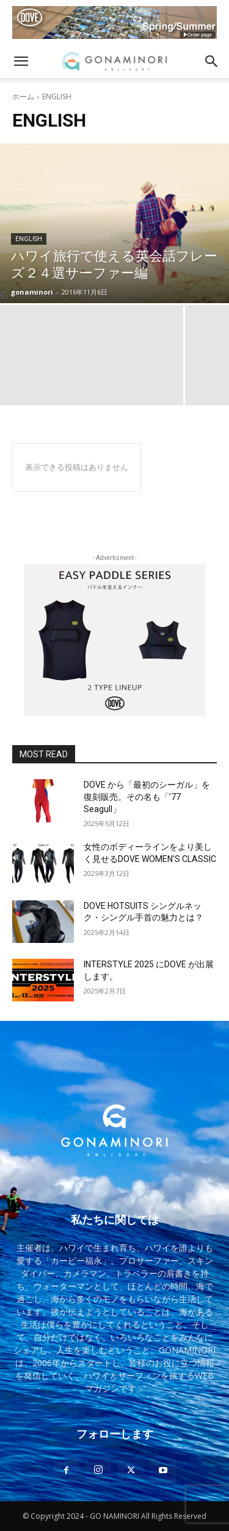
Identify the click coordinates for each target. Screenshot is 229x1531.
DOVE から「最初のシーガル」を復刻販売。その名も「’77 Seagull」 (147, 796)
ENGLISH (28, 239)
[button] (20, 61)
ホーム (23, 96)
